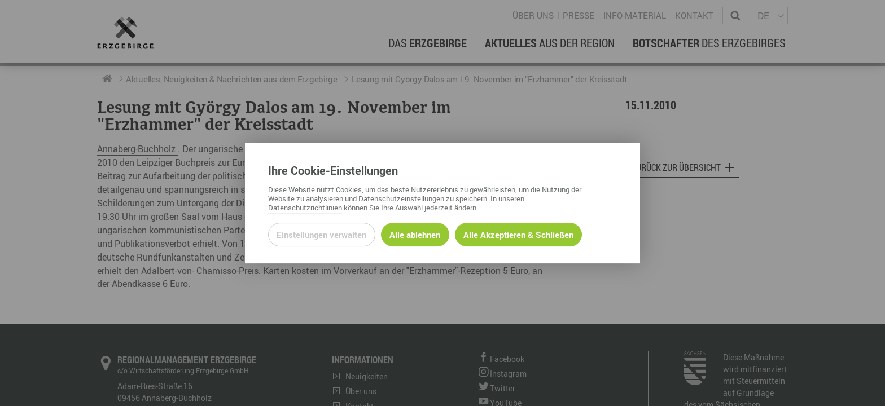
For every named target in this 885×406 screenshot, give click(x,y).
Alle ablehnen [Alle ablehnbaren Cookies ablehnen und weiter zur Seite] (414, 234)
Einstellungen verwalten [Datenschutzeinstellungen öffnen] (321, 234)
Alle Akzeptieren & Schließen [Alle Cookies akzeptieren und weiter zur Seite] (518, 234)
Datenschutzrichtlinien (305, 207)
